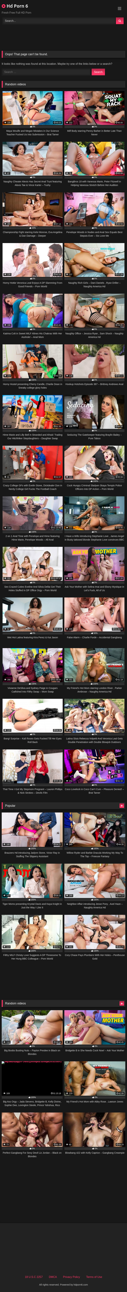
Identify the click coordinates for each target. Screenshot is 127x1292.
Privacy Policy (71, 1277)
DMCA (53, 1277)
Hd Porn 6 (15, 6)
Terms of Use (94, 1277)
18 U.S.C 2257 (34, 1277)
